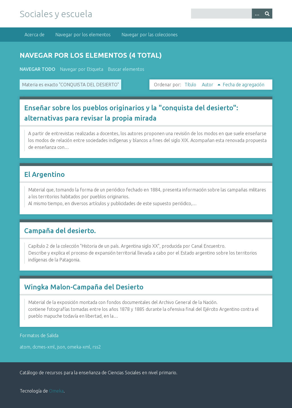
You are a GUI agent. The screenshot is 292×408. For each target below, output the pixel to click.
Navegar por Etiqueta (81, 69)
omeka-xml (78, 346)
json (61, 346)
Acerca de (34, 34)
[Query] (231, 14)
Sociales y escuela (56, 14)
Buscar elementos (126, 69)
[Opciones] (257, 14)
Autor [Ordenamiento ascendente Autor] (208, 84)
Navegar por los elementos (83, 34)
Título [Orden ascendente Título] (190, 84)
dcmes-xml (44, 346)
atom (25, 346)
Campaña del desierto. (60, 231)
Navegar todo (37, 69)
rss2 (96, 346)
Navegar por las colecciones (149, 34)
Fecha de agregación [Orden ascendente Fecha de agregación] (243, 84)
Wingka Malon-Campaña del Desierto (83, 287)
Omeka (56, 390)
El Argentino (44, 174)
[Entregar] (267, 14)
